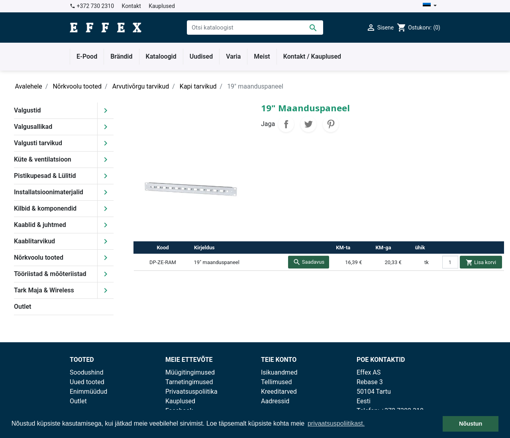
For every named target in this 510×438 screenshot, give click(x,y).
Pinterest (331, 124)
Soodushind (86, 372)
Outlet (22, 306)
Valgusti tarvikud (38, 143)
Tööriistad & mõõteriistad (50, 274)
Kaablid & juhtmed (40, 225)
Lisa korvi (481, 262)
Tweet (308, 124)
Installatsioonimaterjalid (48, 192)
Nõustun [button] (470, 423)
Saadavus (309, 262)
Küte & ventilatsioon (42, 159)
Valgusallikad (33, 126)
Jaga (286, 124)
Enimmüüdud (88, 391)
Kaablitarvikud (34, 241)
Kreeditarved (279, 391)
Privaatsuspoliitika (191, 391)
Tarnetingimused (189, 382)
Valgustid (27, 110)
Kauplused (162, 6)
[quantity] (450, 262)
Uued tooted (87, 382)
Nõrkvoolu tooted (38, 257)
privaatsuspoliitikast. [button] (336, 423)
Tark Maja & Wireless (44, 290)
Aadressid (275, 401)
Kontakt (131, 6)
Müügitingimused (190, 372)
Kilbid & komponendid (45, 208)
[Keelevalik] (429, 6)
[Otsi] (255, 27)
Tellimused (276, 382)
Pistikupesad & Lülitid (45, 176)
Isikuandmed (279, 372)
